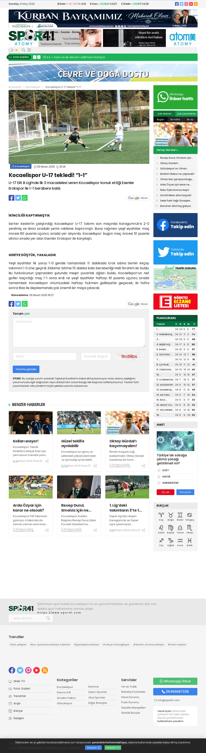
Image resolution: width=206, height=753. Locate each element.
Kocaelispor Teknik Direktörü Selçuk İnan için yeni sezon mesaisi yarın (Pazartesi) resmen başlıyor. (29, 455)
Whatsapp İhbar (175, 681)
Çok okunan (164, 113)
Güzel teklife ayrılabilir (72, 443)
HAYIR (165, 477)
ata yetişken (18, 644)
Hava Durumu (130, 697)
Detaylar (93, 747)
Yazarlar (17, 696)
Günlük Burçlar (130, 713)
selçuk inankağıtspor (116, 644)
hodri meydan (177, 644)
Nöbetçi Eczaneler (133, 692)
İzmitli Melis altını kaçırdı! (175, 195)
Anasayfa (15, 87)
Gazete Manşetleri (133, 708)
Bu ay (190, 119)
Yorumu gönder (26, 369)
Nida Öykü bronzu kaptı (174, 190)
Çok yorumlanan (186, 113)
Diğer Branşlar (97, 703)
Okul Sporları (96, 697)
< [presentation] (34, 57)
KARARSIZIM (169, 483)
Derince (93, 687)
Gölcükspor (64, 703)
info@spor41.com (169, 700)
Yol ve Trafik (129, 687)
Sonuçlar (185, 492)
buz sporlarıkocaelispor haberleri (50, 644)
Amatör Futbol (66, 698)
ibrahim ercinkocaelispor (148, 644)
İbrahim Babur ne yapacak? (177, 174)
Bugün (160, 119)
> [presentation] (38, 57)
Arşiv (15, 703)
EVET (165, 470)
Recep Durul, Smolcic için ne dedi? (75, 508)
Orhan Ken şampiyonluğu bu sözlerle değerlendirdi (176, 179)
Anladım (113, 747)
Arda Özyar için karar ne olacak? (28, 508)
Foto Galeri (19, 689)
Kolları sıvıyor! (26, 441)
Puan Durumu (130, 702)
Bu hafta (175, 119)
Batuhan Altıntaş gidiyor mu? (175, 206)
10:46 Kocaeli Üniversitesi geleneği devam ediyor (79, 57)
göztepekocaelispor (86, 644)
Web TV (17, 681)
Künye (16, 711)
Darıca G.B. (64, 692)
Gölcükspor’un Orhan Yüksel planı (173, 169)
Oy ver (165, 492)
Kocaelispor (33, 87)
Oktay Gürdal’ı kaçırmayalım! (123, 443)
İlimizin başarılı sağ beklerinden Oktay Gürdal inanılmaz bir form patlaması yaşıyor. (126, 458)
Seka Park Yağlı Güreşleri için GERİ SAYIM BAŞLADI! (175, 201)
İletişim (16, 718)
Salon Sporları (97, 692)
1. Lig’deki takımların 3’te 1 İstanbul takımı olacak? (124, 508)
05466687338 (175, 691)
